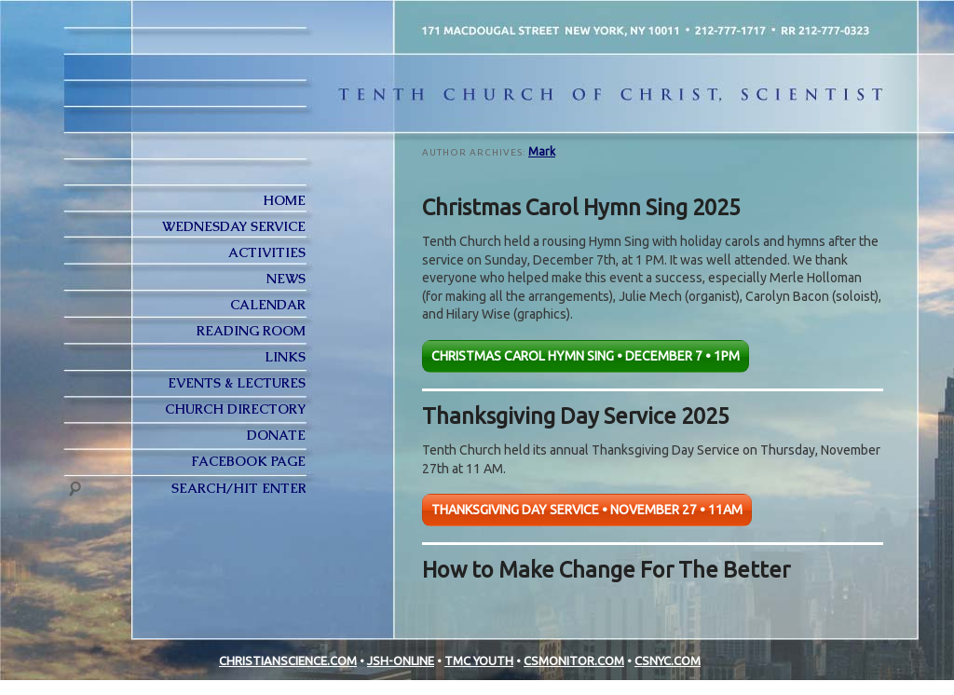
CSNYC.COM (667, 660)
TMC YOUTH (478, 660)
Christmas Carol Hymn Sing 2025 (581, 207)
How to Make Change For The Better (606, 569)
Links (285, 356)
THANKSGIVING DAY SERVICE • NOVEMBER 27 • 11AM (587, 509)
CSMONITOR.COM (574, 660)
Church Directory (235, 409)
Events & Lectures (237, 383)
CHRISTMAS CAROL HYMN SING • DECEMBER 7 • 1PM (585, 355)
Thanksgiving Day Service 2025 (575, 415)
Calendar (268, 304)
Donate (276, 435)
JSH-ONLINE (400, 660)
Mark (541, 151)
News (286, 278)
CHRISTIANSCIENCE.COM (288, 660)
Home (284, 200)
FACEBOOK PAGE (248, 461)
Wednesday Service (234, 226)
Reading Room (251, 330)
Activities (267, 252)
